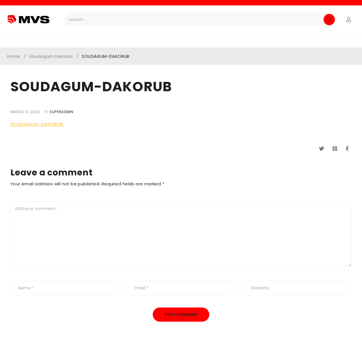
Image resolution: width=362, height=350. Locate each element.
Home (13, 56)
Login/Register (348, 19)
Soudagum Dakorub (51, 56)
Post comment (181, 314)
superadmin (61, 111)
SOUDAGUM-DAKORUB (36, 124)
